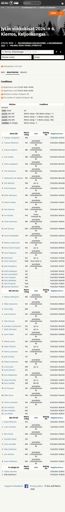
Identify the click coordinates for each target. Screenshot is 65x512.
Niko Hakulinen (10, 449)
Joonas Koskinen (10, 150)
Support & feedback (13, 486)
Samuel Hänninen (11, 287)
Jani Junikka (8, 157)
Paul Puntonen (10, 284)
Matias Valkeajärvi (11, 297)
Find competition (13, 8)
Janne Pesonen (10, 380)
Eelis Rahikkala (10, 281)
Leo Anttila (8, 414)
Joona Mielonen (10, 422)
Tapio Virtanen (10, 347)
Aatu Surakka (9, 383)
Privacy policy (36, 486)
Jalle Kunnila (9, 357)
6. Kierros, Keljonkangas (28, 31)
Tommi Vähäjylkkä (11, 236)
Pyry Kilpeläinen (10, 375)
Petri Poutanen (10, 188)
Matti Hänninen (10, 329)
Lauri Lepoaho (10, 277)
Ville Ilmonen (9, 321)
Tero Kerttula (9, 407)
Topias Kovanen (10, 472)
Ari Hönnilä (8, 216)
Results (23, 72)
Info (3, 72)
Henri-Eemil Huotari (12, 248)
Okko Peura (8, 395)
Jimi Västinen (9, 183)
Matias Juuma (9, 341)
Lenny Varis (8, 367)
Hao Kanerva (9, 209)
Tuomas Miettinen (11, 143)
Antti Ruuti (8, 258)
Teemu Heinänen (11, 402)
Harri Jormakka (10, 444)
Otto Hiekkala (9, 411)
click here (18, 66)
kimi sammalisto (10, 274)
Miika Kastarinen (11, 304)
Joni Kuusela (9, 229)
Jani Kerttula (9, 454)
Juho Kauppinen (10, 266)
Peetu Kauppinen (11, 164)
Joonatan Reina (10, 439)
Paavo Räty (8, 309)
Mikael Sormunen (11, 362)
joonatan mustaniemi (12, 326)
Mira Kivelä (8, 434)
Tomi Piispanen (10, 253)
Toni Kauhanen (10, 171)
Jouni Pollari (9, 334)
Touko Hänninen (10, 222)
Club (36, 134)
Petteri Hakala (10, 202)
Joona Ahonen (9, 370)
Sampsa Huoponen (11, 138)
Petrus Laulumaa (11, 352)
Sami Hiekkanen (10, 461)
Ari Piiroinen (9, 388)
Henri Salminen (10, 261)
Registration (12, 72)
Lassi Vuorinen (10, 427)
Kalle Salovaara (10, 195)
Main (2, 8)
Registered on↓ (57, 134)
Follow (53, 13)
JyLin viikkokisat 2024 (23, 28)
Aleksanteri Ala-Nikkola (13, 178)
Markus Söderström (12, 243)
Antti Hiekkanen (10, 271)
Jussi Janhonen (10, 314)
